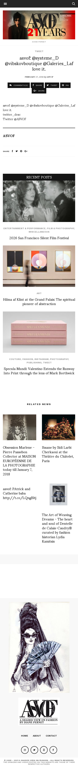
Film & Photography (60, 228)
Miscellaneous (39, 231)
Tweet (39, 51)
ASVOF (50, 77)
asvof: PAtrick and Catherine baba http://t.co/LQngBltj (19, 493)
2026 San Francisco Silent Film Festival (39, 238)
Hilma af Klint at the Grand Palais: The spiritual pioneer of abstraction (39, 301)
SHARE (37, 85)
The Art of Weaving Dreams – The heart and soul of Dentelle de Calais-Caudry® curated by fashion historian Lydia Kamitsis (57, 527)
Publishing (34, 362)
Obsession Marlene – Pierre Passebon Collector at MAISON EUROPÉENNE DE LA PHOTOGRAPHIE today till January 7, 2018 (19, 460)
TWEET (52, 85)
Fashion (27, 359)
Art (39, 293)
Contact (51, 735)
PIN (65, 85)
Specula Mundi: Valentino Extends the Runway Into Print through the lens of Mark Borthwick (39, 370)
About (37, 735)
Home (24, 735)
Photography (59, 359)
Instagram (41, 359)
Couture (15, 359)
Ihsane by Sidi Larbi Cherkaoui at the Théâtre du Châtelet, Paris (58, 453)
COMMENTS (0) (18, 85)
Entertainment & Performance (24, 228)
